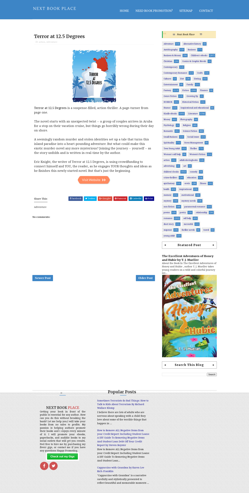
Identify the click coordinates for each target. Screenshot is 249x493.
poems (167, 212)
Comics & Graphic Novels (194, 61)
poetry (183, 212)
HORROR (168, 102)
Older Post (145, 278)
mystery (167, 201)
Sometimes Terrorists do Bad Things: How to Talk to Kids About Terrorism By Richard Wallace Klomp (123, 404)
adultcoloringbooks (189, 160)
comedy (193, 172)
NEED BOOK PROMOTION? (154, 11)
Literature (193, 113)
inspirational (185, 189)
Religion (187, 125)
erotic (187, 183)
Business (192, 50)
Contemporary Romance (175, 73)
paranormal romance (194, 207)
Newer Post (43, 278)
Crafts (200, 73)
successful (188, 224)
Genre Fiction (170, 96)
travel (206, 230)
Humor (167, 108)
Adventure (51, 42)
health (166, 189)
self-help (187, 218)
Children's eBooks (199, 55)
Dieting (197, 79)
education (191, 177)
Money (167, 119)
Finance (204, 90)
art (184, 166)
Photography (186, 119)
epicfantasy (169, 183)
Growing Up (192, 96)
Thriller (193, 148)
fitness (203, 183)
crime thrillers (170, 177)
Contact (206, 11)
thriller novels (188, 230)
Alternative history (192, 44)
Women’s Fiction (197, 154)
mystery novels (188, 201)
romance (168, 218)
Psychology (169, 125)
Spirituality (169, 143)
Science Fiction (190, 131)
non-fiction (169, 207)
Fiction (185, 90)
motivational (187, 195)
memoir (167, 195)
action (42, 42)
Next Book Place (185, 34)
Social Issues (193, 137)
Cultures (167, 79)
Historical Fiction (190, 102)
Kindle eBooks (170, 113)
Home (124, 11)
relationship (201, 212)
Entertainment (171, 84)
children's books (171, 172)
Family (190, 84)
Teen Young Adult (172, 148)
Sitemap (186, 11)
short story (169, 224)
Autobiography (171, 50)
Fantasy (167, 90)
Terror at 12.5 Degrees (50, 108)
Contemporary (171, 67)
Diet (182, 79)
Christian (168, 61)
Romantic (168, 131)
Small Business (170, 137)
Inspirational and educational (195, 108)
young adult (169, 236)
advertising (169, 166)
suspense (168, 230)
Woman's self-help (172, 154)
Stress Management (193, 143)
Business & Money (172, 55)
